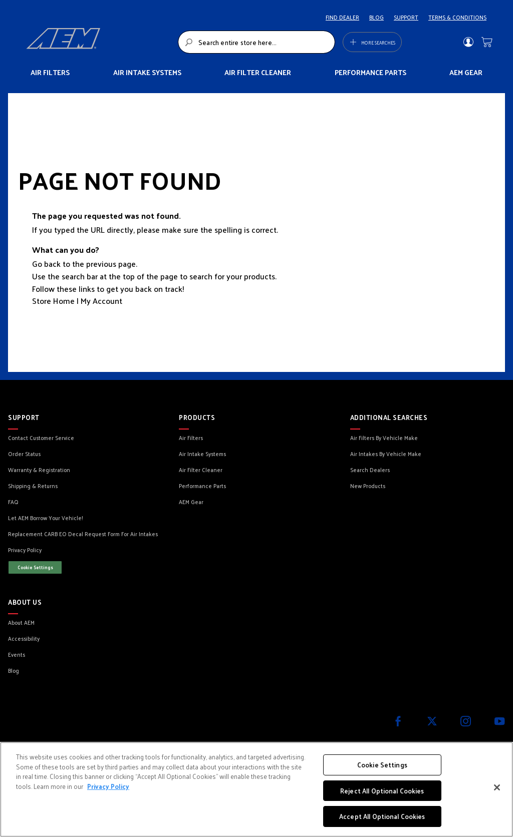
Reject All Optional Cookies (382, 790)
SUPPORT (406, 17)
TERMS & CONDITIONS (457, 17)
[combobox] (256, 42)
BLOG (376, 17)
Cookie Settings (35, 567)
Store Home (53, 300)
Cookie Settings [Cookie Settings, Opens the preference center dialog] (382, 764)
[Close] (497, 787)
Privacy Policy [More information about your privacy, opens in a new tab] (108, 786)
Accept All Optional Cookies (382, 816)
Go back (46, 263)
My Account (101, 300)
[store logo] (99, 42)
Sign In (468, 42)
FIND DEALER (342, 17)
